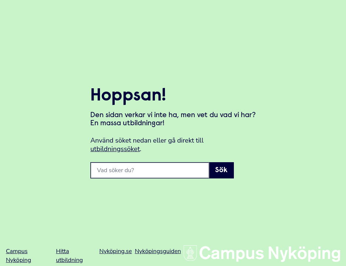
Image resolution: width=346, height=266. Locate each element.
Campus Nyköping (18, 255)
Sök (221, 170)
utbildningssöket (115, 148)
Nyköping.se (115, 251)
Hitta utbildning (69, 255)
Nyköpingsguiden (158, 251)
